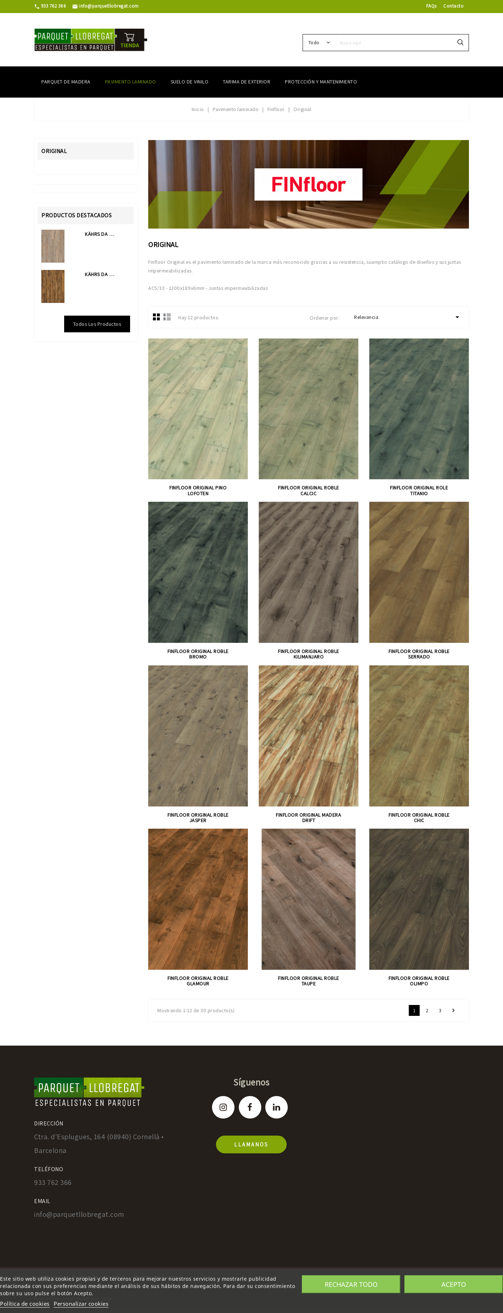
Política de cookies (25, 1303)
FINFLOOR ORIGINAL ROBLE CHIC (419, 818)
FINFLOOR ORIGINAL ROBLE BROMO (198, 654)
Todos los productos (97, 324)
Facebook (250, 1107)
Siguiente (453, 1010)
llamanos (251, 1144)
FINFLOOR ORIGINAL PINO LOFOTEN (197, 490)
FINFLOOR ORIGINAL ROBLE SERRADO (419, 654)
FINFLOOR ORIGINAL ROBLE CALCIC (308, 490)
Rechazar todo (351, 1284)
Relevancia (408, 317)
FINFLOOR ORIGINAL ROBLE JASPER (198, 818)
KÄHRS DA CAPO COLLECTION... (100, 234)
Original (54, 151)
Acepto (453, 1284)
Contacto (453, 6)
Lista (167, 316)
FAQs (431, 6)
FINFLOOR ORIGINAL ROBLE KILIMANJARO (308, 654)
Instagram (223, 1107)
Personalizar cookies (81, 1303)
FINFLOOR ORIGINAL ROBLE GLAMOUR (198, 981)
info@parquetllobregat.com (105, 6)
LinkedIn (276, 1107)
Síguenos (251, 1082)
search (460, 42)
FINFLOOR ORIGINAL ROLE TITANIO (419, 490)
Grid (156, 316)
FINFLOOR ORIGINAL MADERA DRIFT (308, 818)
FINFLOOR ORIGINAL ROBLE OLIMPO (419, 981)
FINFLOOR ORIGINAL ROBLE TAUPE (308, 981)
